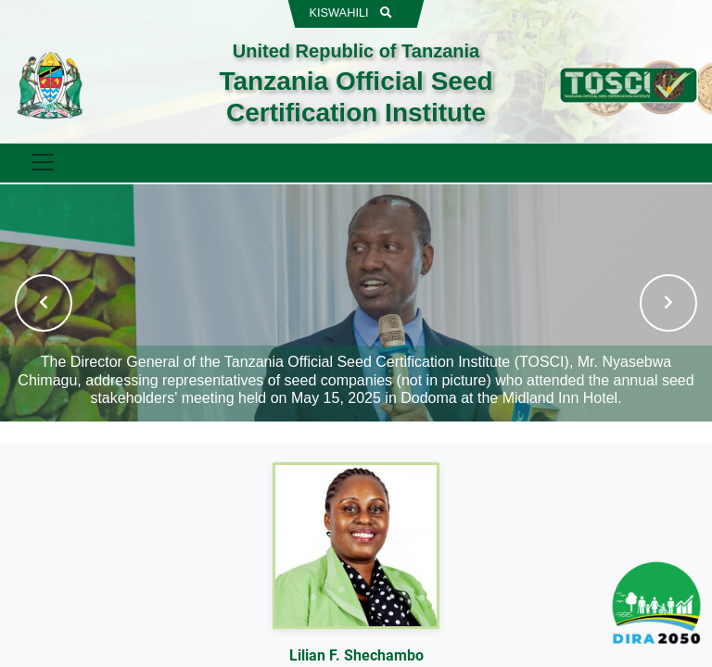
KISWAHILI (338, 12)
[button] (43, 303)
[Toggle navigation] (41, 162)
